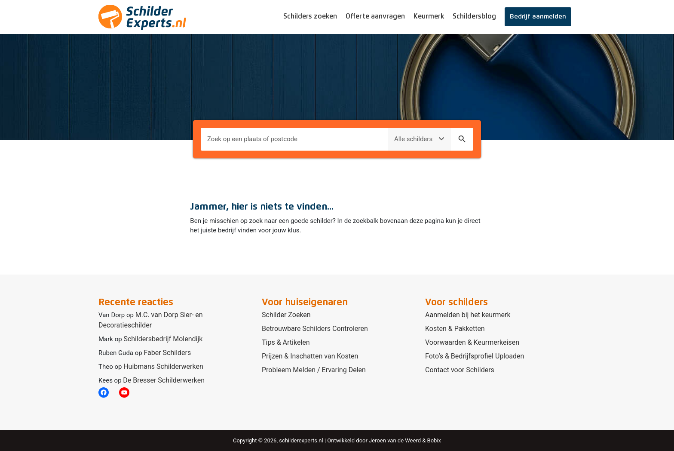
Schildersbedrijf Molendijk (162, 339)
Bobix (434, 440)
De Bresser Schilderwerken (164, 380)
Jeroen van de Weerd (395, 440)
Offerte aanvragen (375, 16)
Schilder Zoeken (286, 315)
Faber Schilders (167, 353)
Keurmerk (429, 16)
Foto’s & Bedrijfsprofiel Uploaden (474, 356)
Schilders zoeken (310, 16)
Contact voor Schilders (459, 370)
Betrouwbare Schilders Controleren (315, 328)
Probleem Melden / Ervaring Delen (314, 370)
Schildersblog (474, 16)
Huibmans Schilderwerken (163, 366)
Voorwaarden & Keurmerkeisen (472, 342)
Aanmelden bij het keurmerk (468, 315)
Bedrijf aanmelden (538, 16)
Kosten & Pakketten (455, 328)
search (462, 139)
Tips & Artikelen (286, 342)
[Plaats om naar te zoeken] (294, 139)
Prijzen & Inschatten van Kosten (310, 356)
